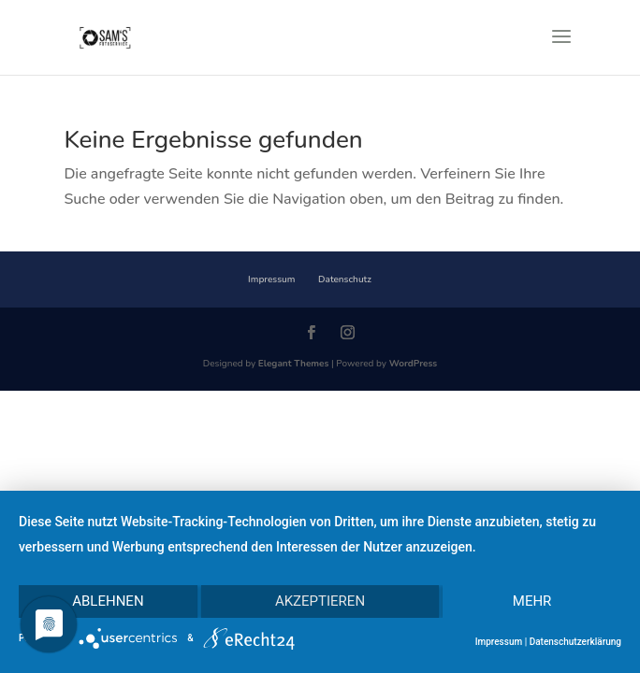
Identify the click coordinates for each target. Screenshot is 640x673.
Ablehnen (107, 601)
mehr (532, 601)
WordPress (413, 363)
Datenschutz (344, 279)
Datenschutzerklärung (575, 642)
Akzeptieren (320, 601)
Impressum (271, 279)
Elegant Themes (293, 363)
